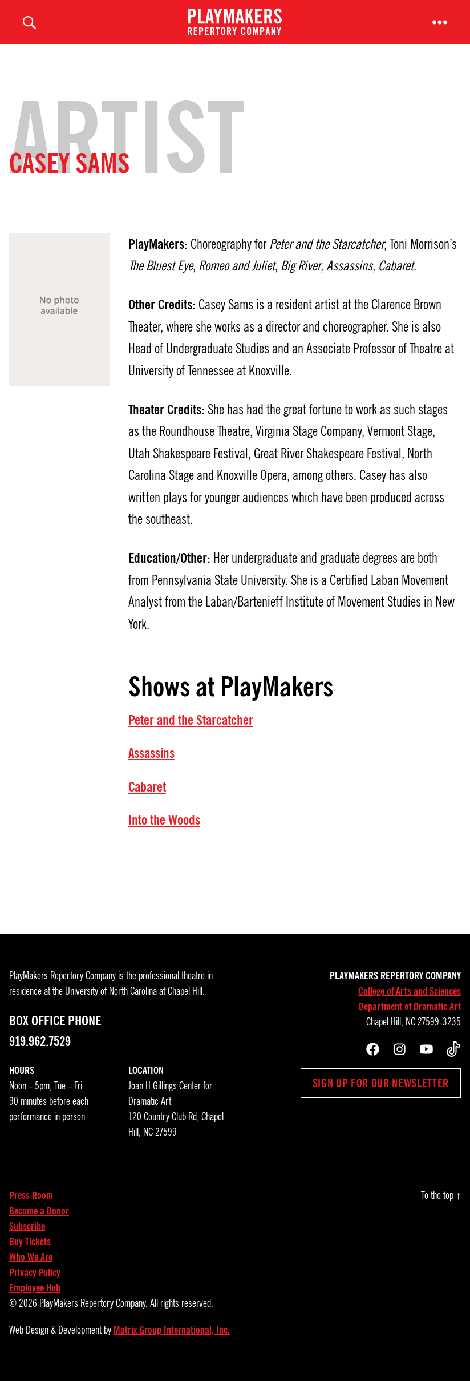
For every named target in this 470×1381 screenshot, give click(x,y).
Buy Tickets (30, 1250)
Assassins (151, 761)
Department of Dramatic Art (410, 1014)
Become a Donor (39, 1219)
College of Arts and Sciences (409, 999)
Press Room (31, 1203)
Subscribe (27, 1234)
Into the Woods (164, 827)
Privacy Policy (34, 1280)
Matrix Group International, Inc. (172, 1338)
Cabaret (147, 794)
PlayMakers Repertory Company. (93, 1311)
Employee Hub (34, 1296)
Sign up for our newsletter (381, 1091)
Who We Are (30, 1265)
